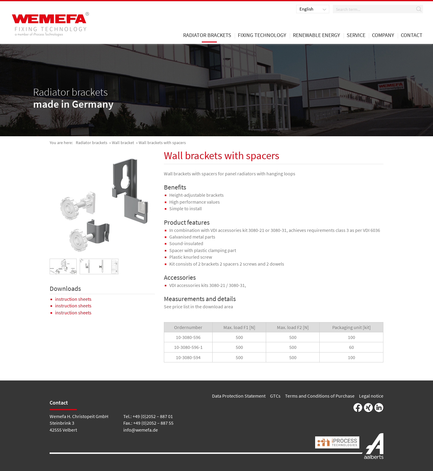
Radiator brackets (91, 142)
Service (356, 35)
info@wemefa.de (140, 430)
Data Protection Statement (239, 396)
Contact (411, 35)
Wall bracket (123, 142)
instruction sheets (73, 299)
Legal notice (371, 396)
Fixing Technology (262, 35)
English (306, 9)
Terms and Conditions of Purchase (320, 396)
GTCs (275, 396)
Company (383, 35)
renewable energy (316, 35)
